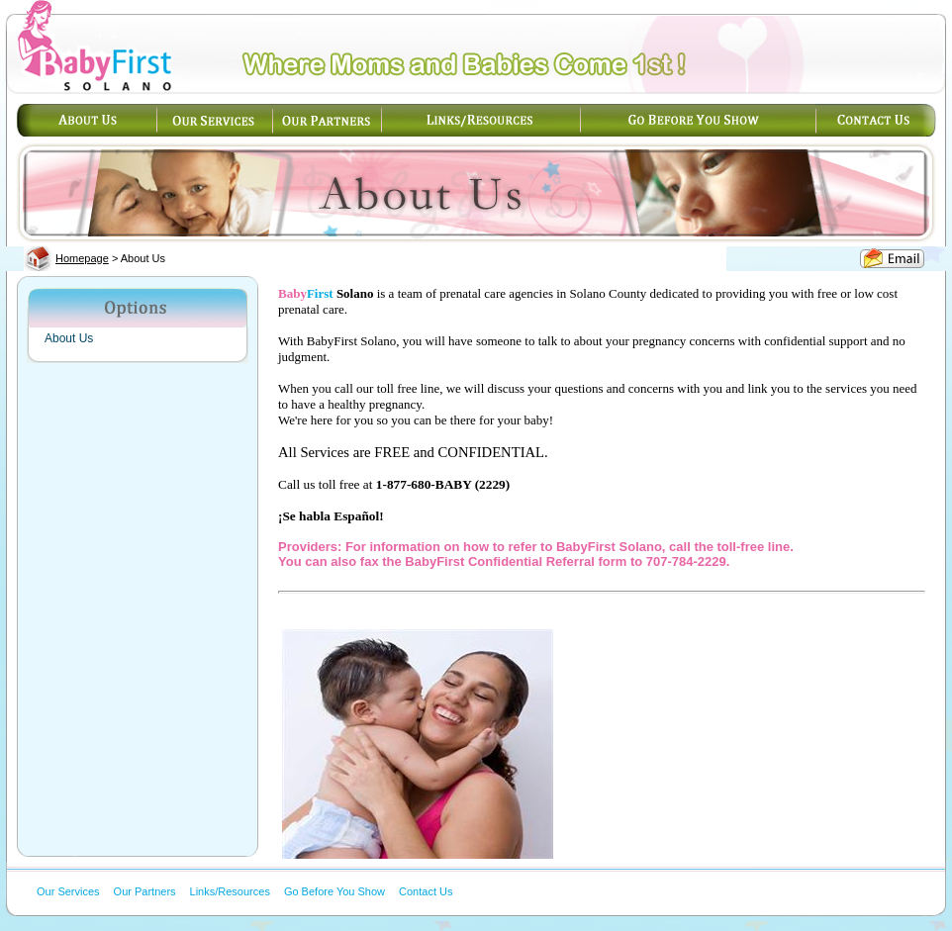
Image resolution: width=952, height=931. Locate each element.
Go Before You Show (334, 891)
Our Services (68, 891)
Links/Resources (230, 891)
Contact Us (425, 891)
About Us (69, 338)
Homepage (82, 258)
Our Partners (145, 891)
